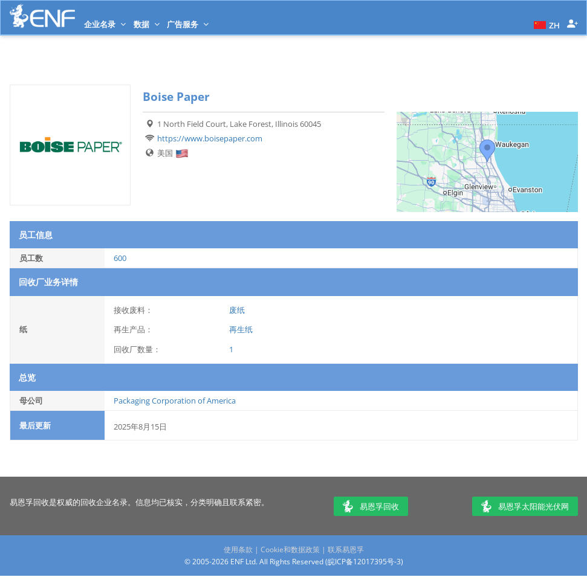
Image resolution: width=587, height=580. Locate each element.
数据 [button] (147, 24)
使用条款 (238, 549)
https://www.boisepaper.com (209, 138)
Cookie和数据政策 (290, 549)
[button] (545, 24)
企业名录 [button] (105, 24)
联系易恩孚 (346, 549)
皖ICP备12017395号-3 (364, 561)
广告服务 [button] (188, 24)
